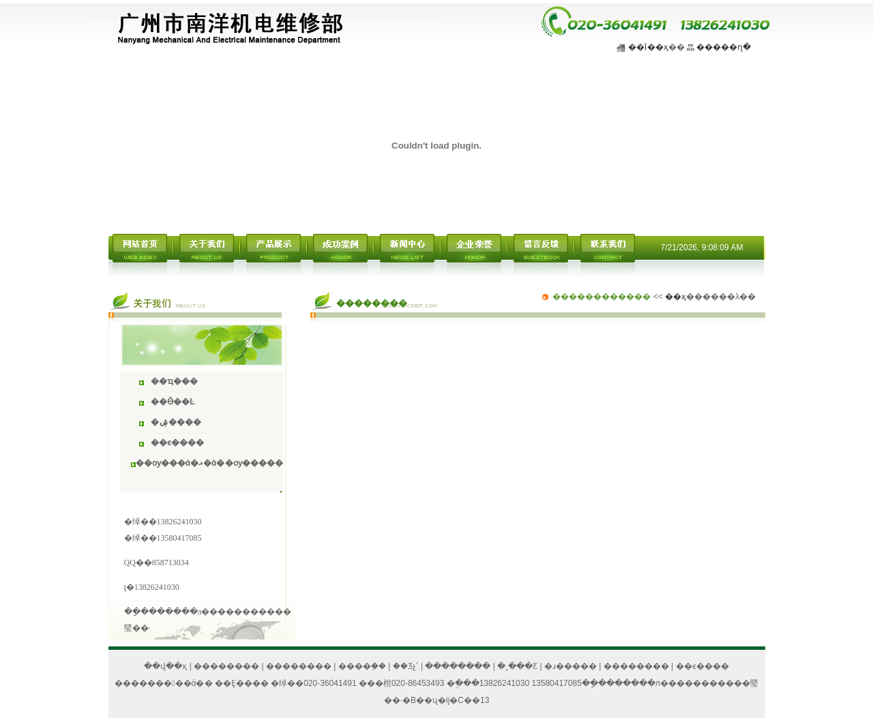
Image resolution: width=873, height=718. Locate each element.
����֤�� (362, 666)
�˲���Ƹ (517, 666)
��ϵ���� (702, 666)
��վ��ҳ (165, 666)
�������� (226, 666)
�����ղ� (723, 47)
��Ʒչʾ (406, 666)
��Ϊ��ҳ (648, 47)
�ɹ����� (570, 666)
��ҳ (675, 296)
